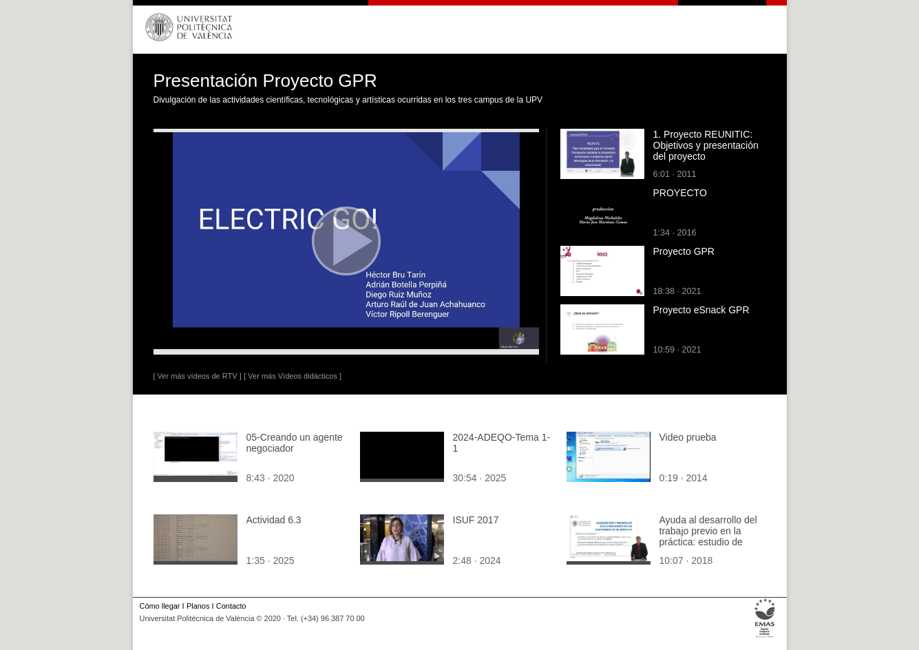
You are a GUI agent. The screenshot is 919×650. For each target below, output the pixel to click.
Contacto (231, 606)
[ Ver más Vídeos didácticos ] (292, 376)
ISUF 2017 (476, 519)
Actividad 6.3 (274, 519)
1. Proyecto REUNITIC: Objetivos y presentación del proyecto (706, 145)
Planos (198, 606)
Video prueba (688, 437)
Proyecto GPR (684, 251)
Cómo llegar (160, 606)
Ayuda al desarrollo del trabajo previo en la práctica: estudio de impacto (708, 536)
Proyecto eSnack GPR (701, 309)
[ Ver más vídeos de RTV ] (198, 376)
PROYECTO (680, 192)
